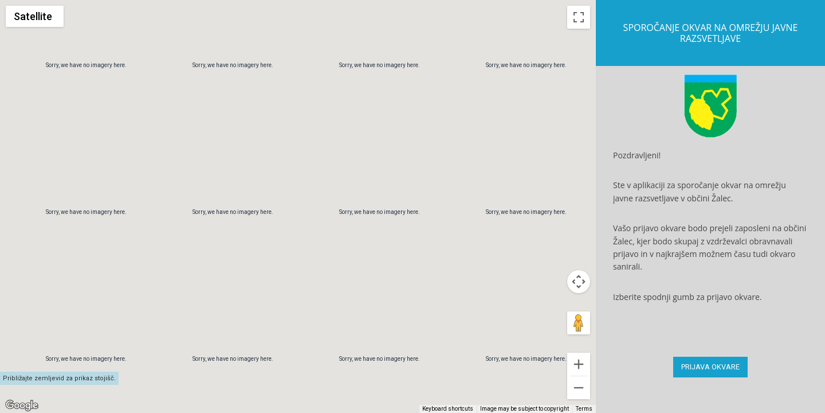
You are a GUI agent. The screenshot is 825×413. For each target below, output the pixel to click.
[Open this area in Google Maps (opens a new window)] (22, 405)
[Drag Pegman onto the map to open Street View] (578, 387)
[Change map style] (35, 16)
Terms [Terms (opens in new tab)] (584, 409)
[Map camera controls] (578, 346)
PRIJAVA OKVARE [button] (710, 367)
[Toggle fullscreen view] (578, 17)
